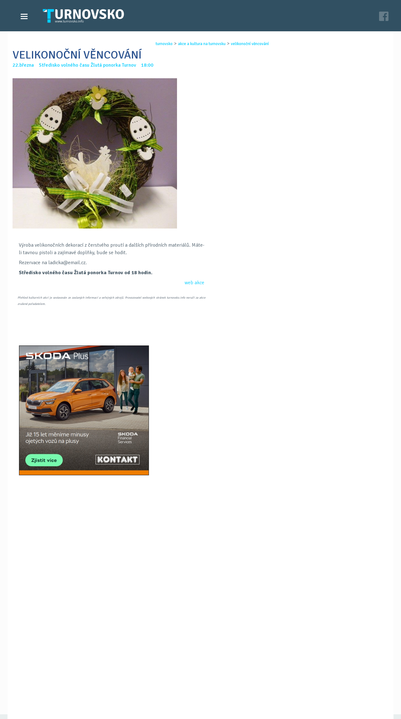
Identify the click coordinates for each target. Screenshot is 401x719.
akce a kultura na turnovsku (196, 43)
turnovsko (158, 43)
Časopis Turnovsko (169, 681)
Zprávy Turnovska (42, 681)
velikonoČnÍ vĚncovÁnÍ (244, 43)
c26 (279, 706)
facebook (276, 693)
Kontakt (157, 687)
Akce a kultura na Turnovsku (54, 693)
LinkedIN (216, 449)
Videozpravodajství (44, 687)
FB (184, 449)
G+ (200, 449)
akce (198, 283)
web (189, 283)
